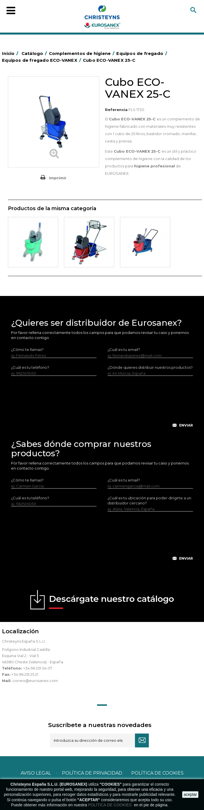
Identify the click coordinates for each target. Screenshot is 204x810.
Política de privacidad (92, 773)
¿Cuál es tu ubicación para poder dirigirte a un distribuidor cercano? (149, 500)
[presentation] (102, 406)
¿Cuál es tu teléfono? (30, 367)
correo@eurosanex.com (35, 680)
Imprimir (57, 178)
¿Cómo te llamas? (27, 349)
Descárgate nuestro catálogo (111, 601)
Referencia (116, 109)
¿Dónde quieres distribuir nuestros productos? (150, 367)
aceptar (190, 794)
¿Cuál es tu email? (124, 349)
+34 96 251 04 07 (37, 668)
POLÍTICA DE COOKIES (110, 805)
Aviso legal (36, 773)
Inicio (11, 53)
